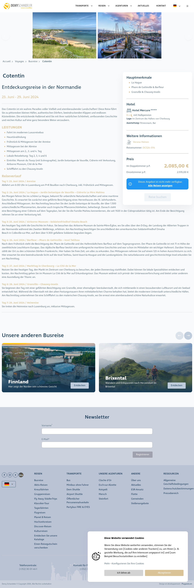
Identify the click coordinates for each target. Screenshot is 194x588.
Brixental (115, 378)
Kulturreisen (40, 531)
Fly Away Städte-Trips (45, 498)
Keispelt (103, 489)
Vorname (46, 425)
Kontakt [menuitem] (161, 5)
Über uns (136, 480)
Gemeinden (137, 498)
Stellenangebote (140, 503)
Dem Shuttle (73, 489)
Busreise (33, 61)
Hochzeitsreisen (42, 522)
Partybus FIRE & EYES (78, 507)
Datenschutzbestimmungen (178, 488)
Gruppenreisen (42, 494)
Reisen (102, 5)
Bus (68, 480)
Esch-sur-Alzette (107, 485)
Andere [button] (135, 473)
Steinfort (103, 498)
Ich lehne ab (123, 572)
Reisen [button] (38, 473)
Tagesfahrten (41, 508)
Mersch (103, 494)
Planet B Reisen (42, 517)
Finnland (18, 382)
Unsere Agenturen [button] (110, 473)
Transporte (82, 5)
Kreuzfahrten (41, 489)
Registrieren (142, 454)
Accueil (6, 61)
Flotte (134, 494)
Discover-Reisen (42, 526)
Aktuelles (136, 485)
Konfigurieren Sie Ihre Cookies (128, 563)
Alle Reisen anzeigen (160, 185)
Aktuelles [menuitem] (143, 5)
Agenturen (121, 5)
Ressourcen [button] (171, 473)
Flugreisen (39, 512)
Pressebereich (170, 493)
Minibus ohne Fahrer (78, 485)
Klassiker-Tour (41, 503)
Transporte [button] (74, 473)
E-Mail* (45, 439)
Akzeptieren (164, 572)
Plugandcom (187, 584)
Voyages (19, 61)
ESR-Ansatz (137, 489)
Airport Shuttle (75, 494)
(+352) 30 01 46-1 (28, 569)
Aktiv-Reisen (40, 485)
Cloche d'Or (105, 480)
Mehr (107, 563)
